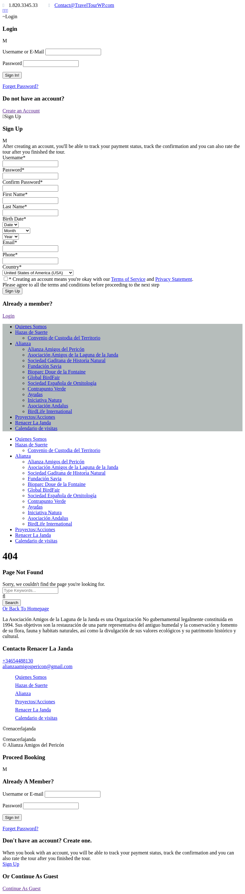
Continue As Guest (22, 888)
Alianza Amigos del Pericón (56, 349)
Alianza (23, 343)
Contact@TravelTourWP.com (84, 5)
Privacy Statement (173, 279)
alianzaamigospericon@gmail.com (37, 666)
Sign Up (11, 864)
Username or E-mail (23, 794)
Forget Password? (20, 86)
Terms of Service (128, 279)
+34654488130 (18, 660)
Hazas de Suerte (31, 332)
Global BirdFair (44, 377)
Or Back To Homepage (26, 608)
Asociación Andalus (48, 405)
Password (12, 63)
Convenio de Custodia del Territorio (64, 338)
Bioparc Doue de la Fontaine (57, 371)
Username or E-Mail (23, 51)
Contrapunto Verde (47, 388)
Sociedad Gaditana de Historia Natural (66, 360)
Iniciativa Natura (45, 400)
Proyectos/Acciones (35, 417)
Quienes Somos (31, 326)
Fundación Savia (44, 366)
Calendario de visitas (36, 428)
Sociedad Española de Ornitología (62, 383)
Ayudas (35, 394)
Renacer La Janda (33, 422)
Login (8, 316)
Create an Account (21, 110)
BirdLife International (50, 411)
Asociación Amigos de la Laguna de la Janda (73, 354)
